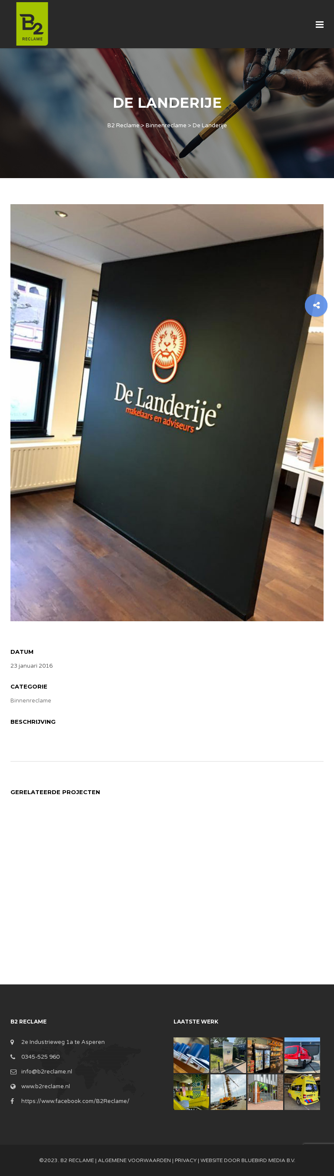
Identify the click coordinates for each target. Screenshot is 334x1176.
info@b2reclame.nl (46, 1071)
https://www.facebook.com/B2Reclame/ (75, 1101)
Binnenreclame (30, 700)
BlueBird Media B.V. (268, 1160)
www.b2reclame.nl (45, 1086)
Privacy (186, 1160)
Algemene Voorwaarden (134, 1160)
